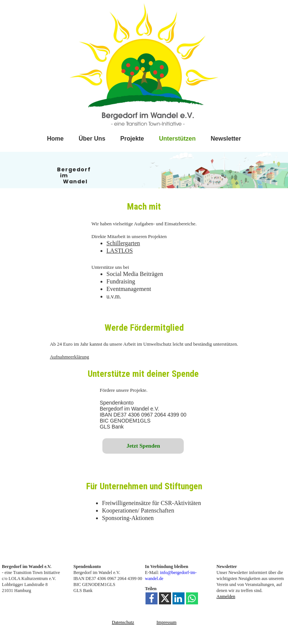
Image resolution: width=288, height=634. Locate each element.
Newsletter (226, 138)
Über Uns (92, 138)
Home (55, 138)
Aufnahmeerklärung (69, 357)
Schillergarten (123, 243)
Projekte (132, 138)
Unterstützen (177, 138)
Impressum (166, 622)
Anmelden (225, 596)
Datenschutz (123, 622)
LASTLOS (119, 250)
